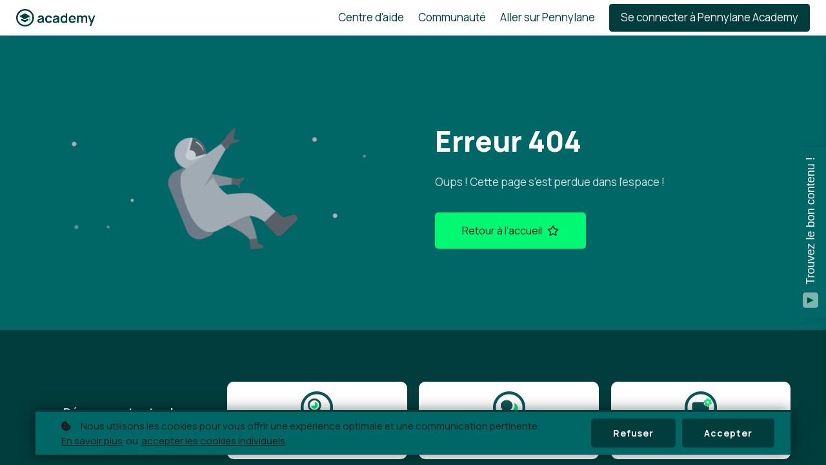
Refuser (633, 433)
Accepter (728, 433)
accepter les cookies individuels (213, 441)
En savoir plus (92, 441)
